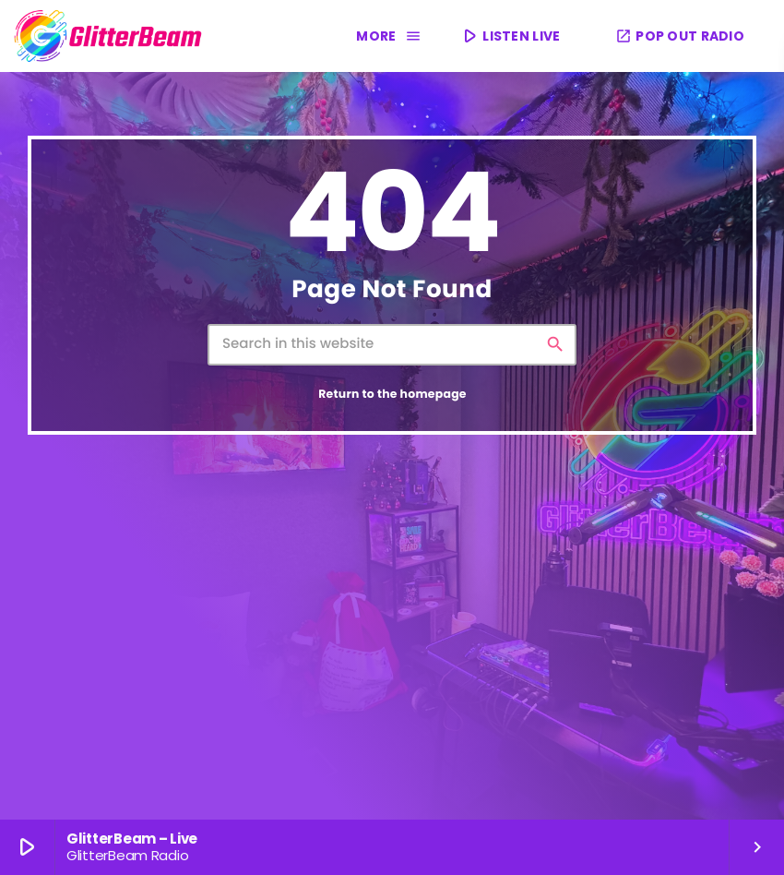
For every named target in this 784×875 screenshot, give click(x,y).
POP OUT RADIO (679, 36)
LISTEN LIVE (510, 35)
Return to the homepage (392, 394)
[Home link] (109, 36)
